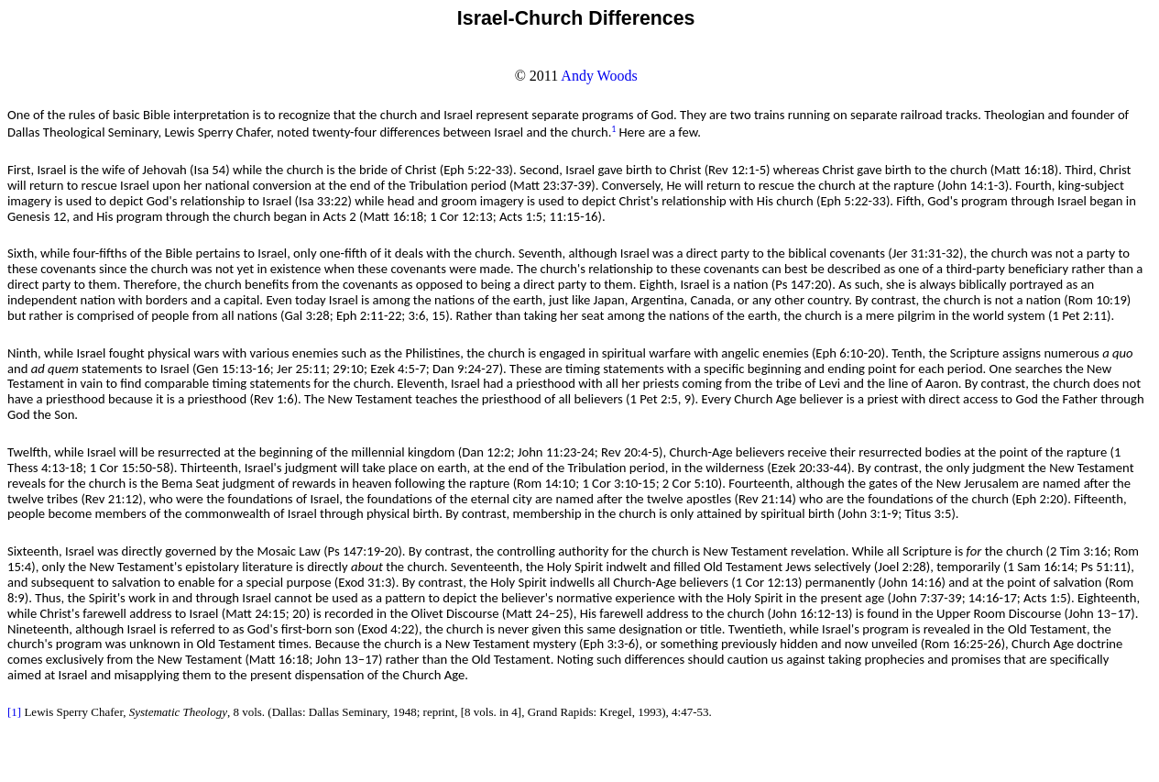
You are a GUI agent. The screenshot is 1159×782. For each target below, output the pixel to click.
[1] (14, 712)
